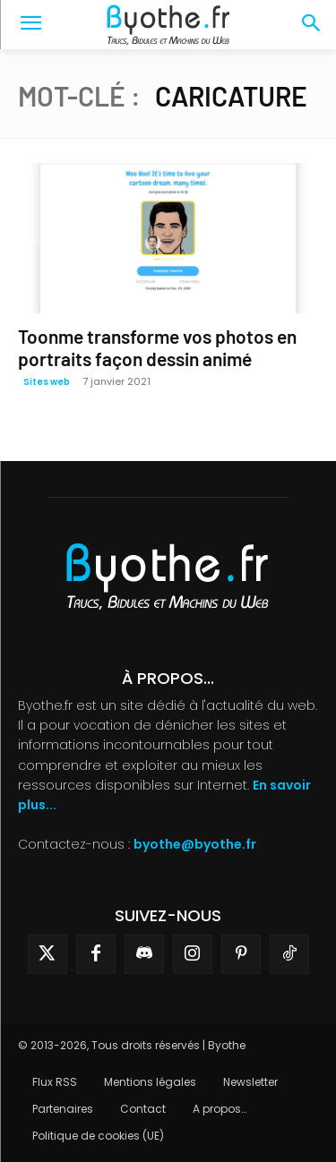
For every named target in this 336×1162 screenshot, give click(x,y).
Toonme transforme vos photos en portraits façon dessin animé (157, 347)
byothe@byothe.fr (195, 844)
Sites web (46, 382)
